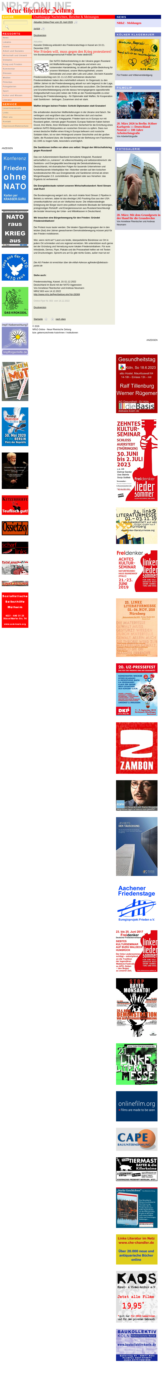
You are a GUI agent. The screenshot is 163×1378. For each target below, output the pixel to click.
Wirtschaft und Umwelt (15, 55)
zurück (37, 28)
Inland (6, 46)
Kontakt (7, 121)
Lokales (7, 42)
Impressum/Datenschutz (16, 126)
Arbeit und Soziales (13, 51)
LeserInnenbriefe (12, 108)
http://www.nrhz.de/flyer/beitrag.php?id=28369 (57, 294)
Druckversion (40, 35)
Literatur (7, 100)
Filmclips (7, 82)
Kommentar (9, 69)
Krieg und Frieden (12, 64)
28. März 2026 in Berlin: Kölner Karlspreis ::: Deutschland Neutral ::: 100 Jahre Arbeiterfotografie (137, 128)
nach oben (61, 319)
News (6, 38)
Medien (7, 78)
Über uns (8, 117)
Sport (6, 91)
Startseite (38, 319)
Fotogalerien (9, 86)
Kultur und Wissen (12, 95)
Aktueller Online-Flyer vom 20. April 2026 (53, 22)
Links (6, 113)
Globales (7, 60)
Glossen (7, 73)
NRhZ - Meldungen (129, 23)
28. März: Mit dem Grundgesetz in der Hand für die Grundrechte (139, 216)
